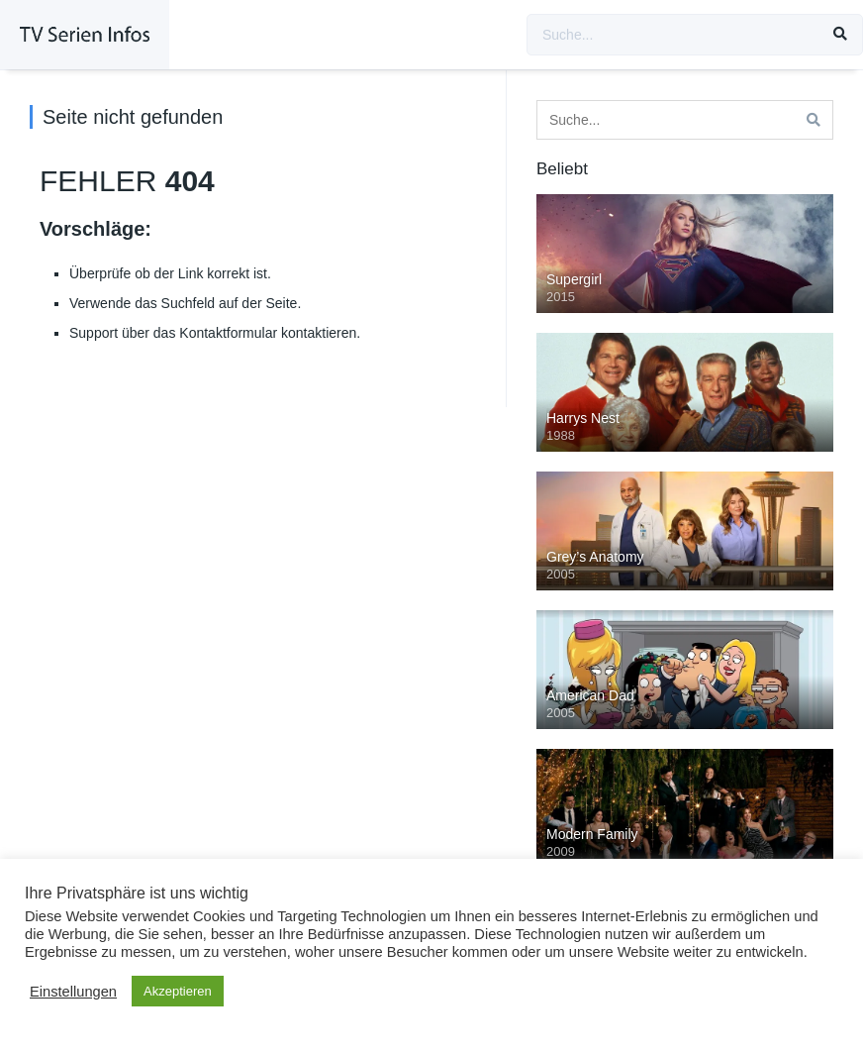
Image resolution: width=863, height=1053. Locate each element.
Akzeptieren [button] (178, 991)
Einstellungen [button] (73, 992)
